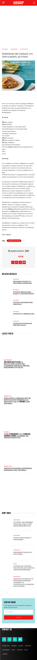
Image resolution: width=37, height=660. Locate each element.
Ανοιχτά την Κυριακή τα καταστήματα (22, 539)
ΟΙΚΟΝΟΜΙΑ (16, 519)
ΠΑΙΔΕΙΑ (6, 432)
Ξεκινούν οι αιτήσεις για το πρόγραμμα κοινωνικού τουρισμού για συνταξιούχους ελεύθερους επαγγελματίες (23, 582)
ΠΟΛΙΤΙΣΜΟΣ (8, 360)
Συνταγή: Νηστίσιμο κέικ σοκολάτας (23, 303)
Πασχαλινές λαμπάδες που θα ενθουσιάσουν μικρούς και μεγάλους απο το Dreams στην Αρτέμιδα (17, 401)
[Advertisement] (18, 25)
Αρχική (5, 49)
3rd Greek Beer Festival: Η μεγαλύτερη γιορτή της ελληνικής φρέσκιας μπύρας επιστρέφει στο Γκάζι (17, 365)
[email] (18, 612)
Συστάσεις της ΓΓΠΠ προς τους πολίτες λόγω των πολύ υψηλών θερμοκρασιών (23, 568)
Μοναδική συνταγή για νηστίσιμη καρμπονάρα (22, 282)
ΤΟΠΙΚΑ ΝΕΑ (7, 396)
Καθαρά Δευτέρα (14, 241)
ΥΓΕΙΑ (15, 563)
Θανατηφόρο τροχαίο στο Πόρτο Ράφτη (22, 553)
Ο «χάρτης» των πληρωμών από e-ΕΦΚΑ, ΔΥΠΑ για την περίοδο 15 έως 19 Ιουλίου (23, 524)
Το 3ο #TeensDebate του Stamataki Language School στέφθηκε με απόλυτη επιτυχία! (17, 436)
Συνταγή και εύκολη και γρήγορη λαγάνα (22, 324)
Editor (20, 256)
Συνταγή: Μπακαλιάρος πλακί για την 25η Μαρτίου (23, 293)
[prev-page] (3, 592)
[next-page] (6, 592)
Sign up (18, 617)
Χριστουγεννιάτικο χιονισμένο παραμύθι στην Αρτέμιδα (18, 469)
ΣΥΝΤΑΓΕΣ (24, 49)
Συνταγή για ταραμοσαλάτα (23, 314)
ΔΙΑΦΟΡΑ (14, 49)
